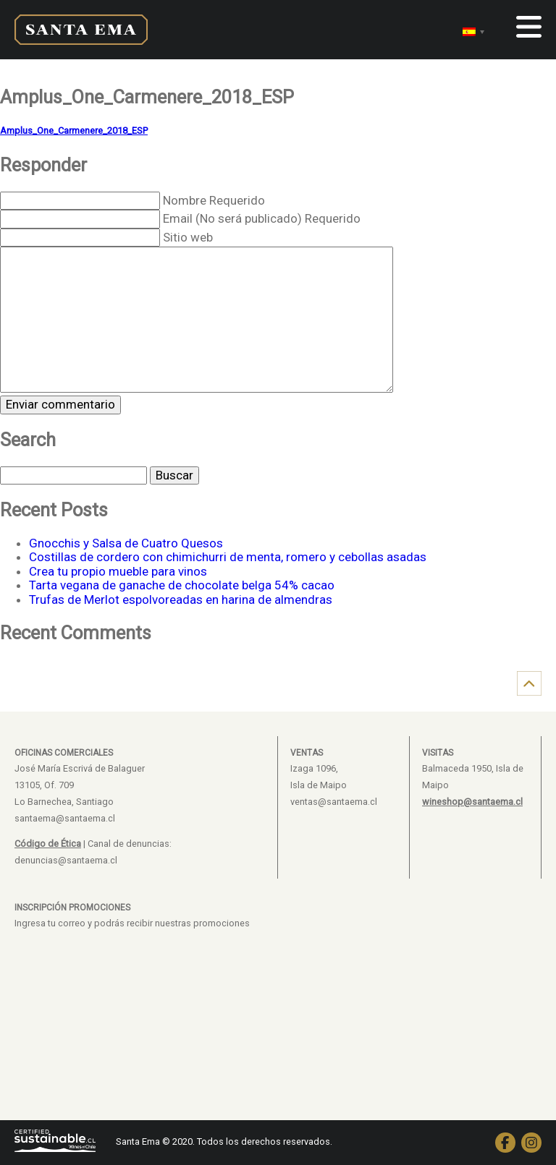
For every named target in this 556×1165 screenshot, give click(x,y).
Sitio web (188, 237)
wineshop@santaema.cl (472, 801)
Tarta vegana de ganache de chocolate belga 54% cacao (181, 585)
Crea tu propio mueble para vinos (118, 571)
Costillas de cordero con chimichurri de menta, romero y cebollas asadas (227, 557)
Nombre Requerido (214, 200)
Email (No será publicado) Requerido (262, 218)
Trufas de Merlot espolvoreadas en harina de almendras (180, 599)
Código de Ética (47, 843)
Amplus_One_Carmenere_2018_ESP (74, 130)
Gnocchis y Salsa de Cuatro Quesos (126, 543)
